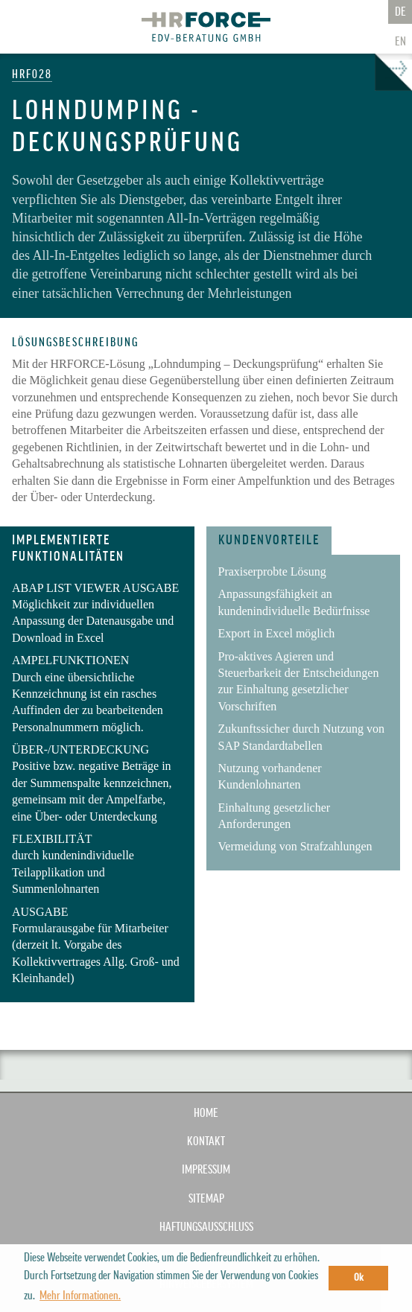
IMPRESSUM (206, 1170)
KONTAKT (206, 1141)
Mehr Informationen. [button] (80, 1296)
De (400, 12)
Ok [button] (359, 1277)
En (400, 42)
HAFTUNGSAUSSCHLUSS (206, 1227)
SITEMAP (206, 1199)
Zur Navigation (22, 28)
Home (206, 1113)
